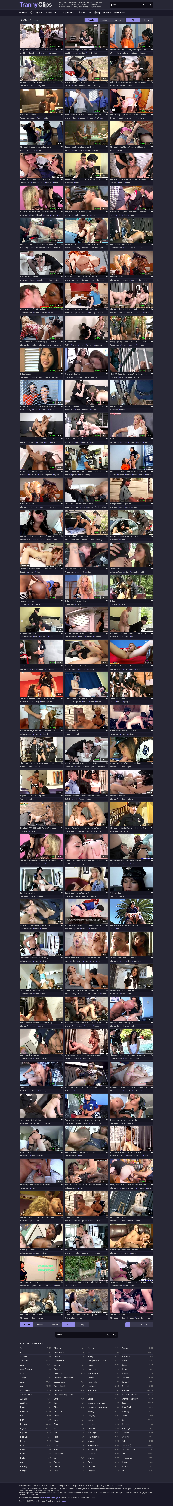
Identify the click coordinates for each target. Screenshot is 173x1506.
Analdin (23, 53)
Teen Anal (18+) (128, 1449)
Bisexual (24, 1437)
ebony (118, 53)
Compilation (59, 1361)
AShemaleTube (116, 248)
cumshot (79, 1026)
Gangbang (58, 1454)
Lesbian (91, 1424)
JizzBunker (114, 442)
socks (148, 475)
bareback (98, 345)
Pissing (125, 1348)
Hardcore (92, 1369)
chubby (76, 1059)
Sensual (125, 1386)
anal (38, 53)
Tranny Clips (35, 4)
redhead (134, 864)
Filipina (57, 1441)
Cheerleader (59, 1352)
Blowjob (23, 1445)
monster (57, 248)
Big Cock (24, 1428)
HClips (112, 118)
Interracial (92, 1390)
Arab (22, 1373)
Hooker (91, 1378)
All (133, 20)
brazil (31, 604)
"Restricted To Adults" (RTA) (49, 1498)
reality (87, 475)
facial (142, 475)
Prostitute (126, 1356)
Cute (56, 1399)
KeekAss (113, 313)
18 (59, 215)
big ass (45, 53)
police (82, 53)
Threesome (127, 1458)
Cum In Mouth (60, 1386)
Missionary (92, 1449)
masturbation (96, 1253)
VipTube (23, 475)
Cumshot (58, 1390)
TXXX (112, 215)
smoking (57, 345)
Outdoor (91, 1466)
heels (56, 1091)
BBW (46, 118)
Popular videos (68, 12)
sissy (132, 118)
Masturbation (94, 1437)
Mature (91, 1441)
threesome (40, 248)
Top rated (118, 20)
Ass (22, 1386)
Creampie (58, 1373)
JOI (78, 280)
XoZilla (68, 86)
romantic (93, 929)
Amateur (24, 1361)
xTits (112, 53)
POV (123, 1352)
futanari (85, 280)
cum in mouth (142, 118)
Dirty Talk (58, 1411)
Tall (123, 1441)
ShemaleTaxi (70, 280)
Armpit (23, 1378)
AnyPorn (113, 183)
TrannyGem (24, 183)
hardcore (101, 767)
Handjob (91, 1356)
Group (90, 1352)
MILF (97, 118)
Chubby (57, 1356)
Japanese (92, 1399)
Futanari (57, 1449)
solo (125, 669)
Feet (56, 1437)
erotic (146, 442)
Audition (24, 1403)
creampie (126, 280)
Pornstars (51, 12)
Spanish (125, 1424)
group (88, 150)
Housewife (92, 1382)
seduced (44, 734)
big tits (40, 183)
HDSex (67, 150)
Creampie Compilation (63, 1378)
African (23, 1356)
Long (146, 20)
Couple (57, 1369)
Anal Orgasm (26, 1369)
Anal (22, 1365)
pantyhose (79, 1091)
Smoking (125, 1411)
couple (98, 702)
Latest (104, 20)
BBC (22, 1416)
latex (32, 215)
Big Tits (23, 1433)
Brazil (22, 1454)
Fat (55, 1433)
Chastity (57, 1348)
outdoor (33, 86)
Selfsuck (125, 1382)
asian (41, 377)
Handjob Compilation (97, 1361)
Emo (56, 1428)
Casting (23, 1466)
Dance (57, 1403)
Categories (36, 12)
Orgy (90, 1462)
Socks (124, 1416)
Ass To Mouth (26, 1395)
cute (32, 248)
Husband (92, 1386)
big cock (42, 86)
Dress (56, 1416)
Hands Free (93, 1365)
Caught (23, 1471)
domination (96, 150)
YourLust (23, 799)
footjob (89, 53)
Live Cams (120, 12)
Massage (92, 1433)
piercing (48, 1091)
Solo (123, 1420)
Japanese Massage (96, 1403)
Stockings (126, 1428)
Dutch (56, 1420)
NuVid (67, 475)
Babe (22, 1407)
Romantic (126, 1369)
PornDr (22, 572)
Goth (56, 1471)
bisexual (82, 118)
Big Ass (23, 1424)
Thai (123, 1454)
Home (23, 12)
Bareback (24, 1411)
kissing (124, 442)
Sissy (124, 1403)
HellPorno (24, 150)
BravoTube (114, 86)
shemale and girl (45, 345)
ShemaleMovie (26, 507)
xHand (67, 118)
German (57, 1462)
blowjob (31, 53)
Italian (90, 1395)
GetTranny (24, 248)
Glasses (57, 1466)
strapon (135, 53)
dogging (40, 150)
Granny (91, 1348)
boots (84, 313)
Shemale (125, 1390)
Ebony (56, 1424)
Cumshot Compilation (63, 1395)
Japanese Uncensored (97, 1407)
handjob (34, 377)
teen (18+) (80, 572)
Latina (90, 1420)
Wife (124, 1471)
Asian (22, 1382)
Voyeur (125, 1466)
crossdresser (123, 118)
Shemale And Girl (129, 1395)
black (75, 86)
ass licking (124, 637)
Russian (125, 1373)
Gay (55, 1458)
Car (21, 1462)
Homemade (93, 1373)
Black (22, 1441)
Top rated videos (102, 12)
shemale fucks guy (84, 831)
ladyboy (97, 53)
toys (98, 961)
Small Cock (126, 1407)
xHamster (69, 183)
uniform (49, 183)
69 (21, 1352)
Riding (124, 1365)
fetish (75, 53)
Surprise (125, 1433)
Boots (22, 1449)
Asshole (23, 1399)
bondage (97, 86)
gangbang (140, 345)
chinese (49, 1286)
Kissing (91, 1411)
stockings (41, 280)
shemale (126, 53)
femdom (124, 345)
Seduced (125, 1378)
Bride (22, 1458)
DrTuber (23, 767)
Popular (91, 20)
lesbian (143, 53)
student (33, 1026)
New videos (84, 12)
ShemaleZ (24, 86)
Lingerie (91, 1428)
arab (118, 215)
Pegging (91, 1471)
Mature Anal (93, 1445)
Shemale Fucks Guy (130, 1399)
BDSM (93, 280)
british (41, 1286)
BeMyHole (24, 215)
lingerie (81, 345)
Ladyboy (91, 1416)
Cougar (57, 1365)
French (57, 1445)
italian (73, 961)
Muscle (91, 1458)
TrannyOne (24, 118)
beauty (33, 280)
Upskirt (125, 1462)
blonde (99, 1221)
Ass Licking (25, 1390)
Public (124, 1361)
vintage (93, 896)
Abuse (63, 1501)
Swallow (125, 1437)
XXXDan (23, 604)
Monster (91, 1454)
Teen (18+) (126, 1445)
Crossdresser (60, 1382)
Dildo (56, 1407)
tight (129, 767)
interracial (53, 53)
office (130, 86)
